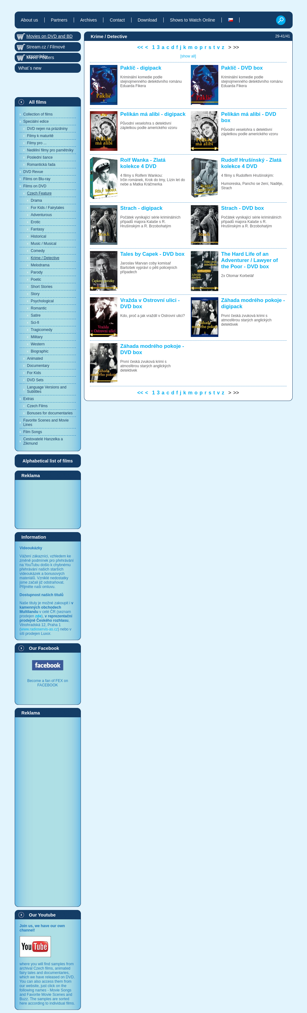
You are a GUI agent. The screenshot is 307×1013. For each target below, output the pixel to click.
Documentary (38, 365)
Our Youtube (42, 914)
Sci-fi (35, 322)
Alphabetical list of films (47, 460)
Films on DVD (35, 186)
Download (147, 19)
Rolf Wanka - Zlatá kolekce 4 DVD (143, 163)
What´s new (30, 68)
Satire (36, 315)
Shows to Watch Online (192, 19)
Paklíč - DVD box (242, 68)
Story (35, 294)
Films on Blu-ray (37, 179)
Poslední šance (40, 157)
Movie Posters (40, 57)
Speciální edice (36, 121)
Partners (59, 19)
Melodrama (40, 265)
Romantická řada (41, 164)
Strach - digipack (141, 208)
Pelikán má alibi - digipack (153, 114)
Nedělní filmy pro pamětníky (50, 150)
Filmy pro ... (37, 143)
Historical (38, 236)
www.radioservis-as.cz (39, 629)
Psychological (42, 301)
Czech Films (37, 406)
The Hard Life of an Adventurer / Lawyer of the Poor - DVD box (249, 260)
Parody (37, 272)
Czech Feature (39, 193)
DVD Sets (35, 380)
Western (38, 344)
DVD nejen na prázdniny (47, 128)
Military (37, 337)
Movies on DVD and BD (50, 36)
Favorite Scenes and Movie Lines (46, 422)
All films (38, 102)
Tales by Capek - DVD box (152, 254)
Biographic (40, 351)
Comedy (38, 251)
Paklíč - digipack (140, 68)
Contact (117, 19)
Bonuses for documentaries (50, 413)
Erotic (36, 222)
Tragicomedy (41, 330)
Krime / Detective (45, 258)
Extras (28, 399)
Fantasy (37, 229)
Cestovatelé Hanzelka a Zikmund (43, 441)
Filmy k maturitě (40, 136)
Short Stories (41, 286)
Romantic (39, 308)
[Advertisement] (48, 504)
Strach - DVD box (242, 208)
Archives (88, 19)
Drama (36, 200)
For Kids (34, 373)
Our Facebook (44, 648)
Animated (35, 358)
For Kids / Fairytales (47, 207)
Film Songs (32, 432)
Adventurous (41, 215)
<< (140, 47)
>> (236, 47)
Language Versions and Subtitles (47, 389)
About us (29, 19)
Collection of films (38, 114)
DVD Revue (33, 172)
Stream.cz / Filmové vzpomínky (46, 48)
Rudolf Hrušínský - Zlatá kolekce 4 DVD (251, 163)
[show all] (188, 56)
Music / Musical (44, 243)
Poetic (36, 279)
